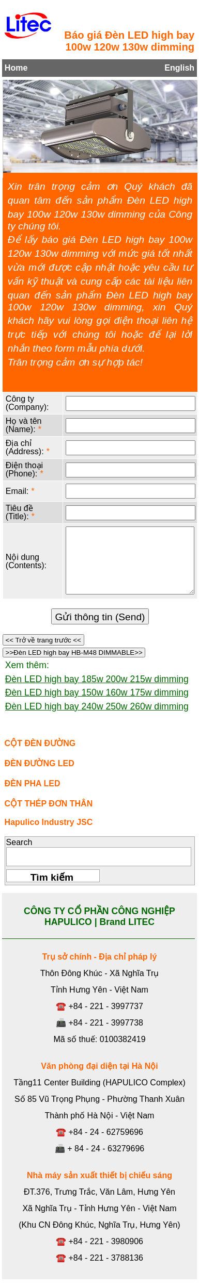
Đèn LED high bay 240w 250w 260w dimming (97, 706)
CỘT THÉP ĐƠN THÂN (49, 803)
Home (16, 67)
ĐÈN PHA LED (32, 783)
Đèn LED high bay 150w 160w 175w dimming (97, 692)
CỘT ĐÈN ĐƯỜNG (40, 743)
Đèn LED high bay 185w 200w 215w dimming (97, 679)
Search (19, 842)
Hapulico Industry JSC (49, 822)
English (179, 67)
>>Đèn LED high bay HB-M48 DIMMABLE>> (74, 652)
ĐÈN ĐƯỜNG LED (39, 763)
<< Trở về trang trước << (43, 640)
